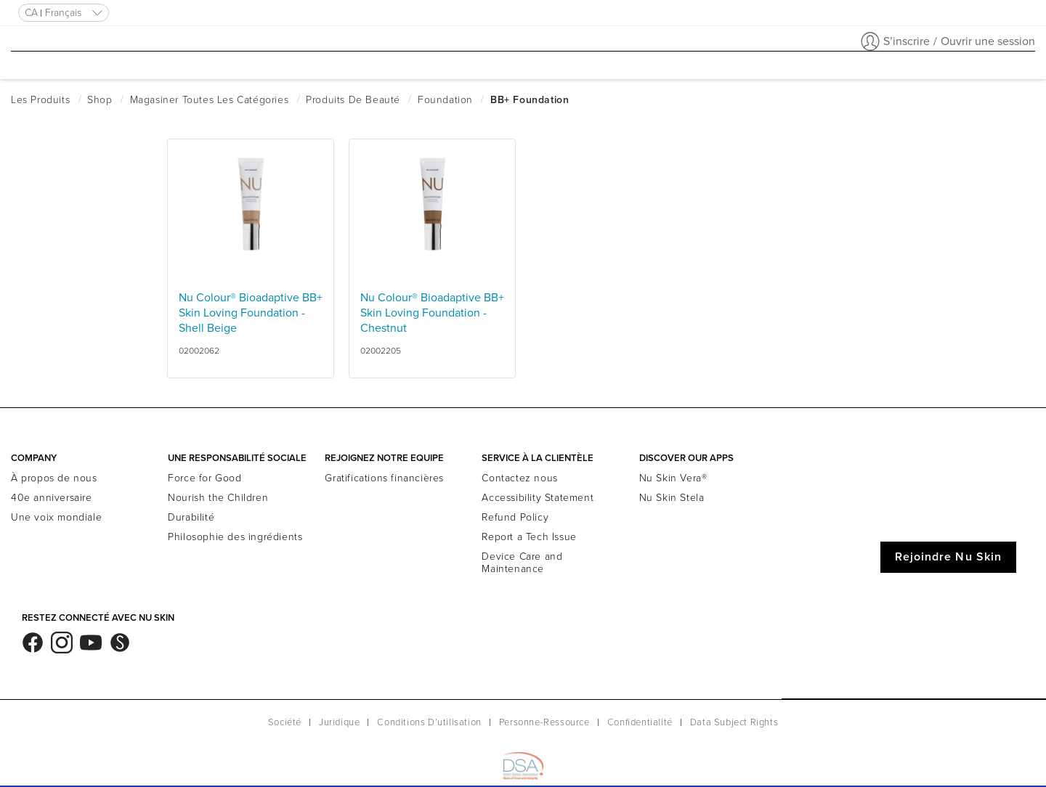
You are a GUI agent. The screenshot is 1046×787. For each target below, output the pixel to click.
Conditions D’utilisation (429, 722)
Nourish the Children (218, 498)
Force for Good (204, 478)
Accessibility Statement (537, 498)
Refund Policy (515, 517)
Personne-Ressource (544, 722)
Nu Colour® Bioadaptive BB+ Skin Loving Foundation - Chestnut (432, 312)
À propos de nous (54, 478)
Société (284, 722)
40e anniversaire (51, 498)
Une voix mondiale (56, 517)
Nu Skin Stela (672, 498)
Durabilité (191, 517)
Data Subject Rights (734, 722)
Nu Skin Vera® (673, 478)
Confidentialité (640, 722)
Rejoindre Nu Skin (948, 557)
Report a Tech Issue (529, 537)
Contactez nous (519, 478)
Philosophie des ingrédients (235, 537)
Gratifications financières (384, 478)
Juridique (339, 722)
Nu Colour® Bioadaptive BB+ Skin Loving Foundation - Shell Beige (251, 312)
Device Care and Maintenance (522, 562)
